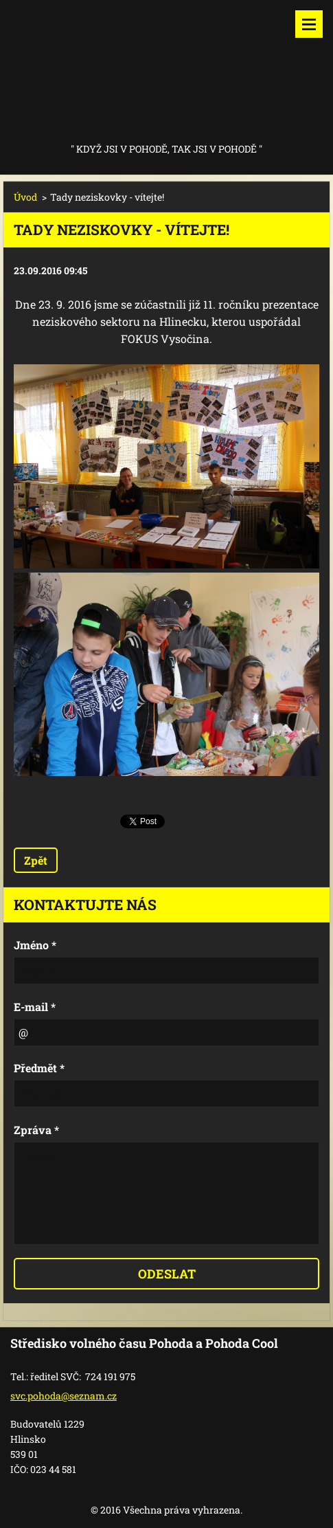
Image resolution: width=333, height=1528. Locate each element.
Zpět (35, 860)
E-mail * (35, 1006)
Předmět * (39, 1068)
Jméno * (35, 945)
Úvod (25, 196)
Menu (309, 24)
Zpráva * (36, 1129)
